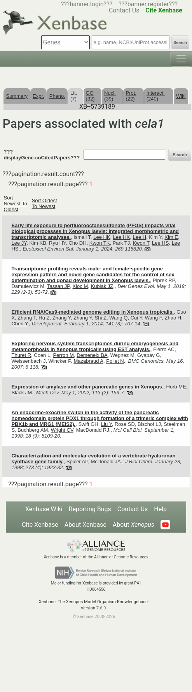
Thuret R (21, 355)
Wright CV (62, 430)
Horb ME (176, 387)
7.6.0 (101, 608)
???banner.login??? (87, 4)
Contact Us (132, 509)
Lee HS (160, 243)
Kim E (171, 237)
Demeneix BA (92, 355)
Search (180, 42)
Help (160, 509)
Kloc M (80, 286)
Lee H (139, 237)
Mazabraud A (88, 361)
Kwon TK (99, 243)
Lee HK (101, 237)
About (133, 524)
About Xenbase (85, 524)
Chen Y (19, 324)
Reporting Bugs (90, 509)
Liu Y (106, 424)
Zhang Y (61, 318)
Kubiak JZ (102, 286)
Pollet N (115, 361)
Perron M (63, 355)
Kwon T (141, 243)
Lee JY (18, 243)
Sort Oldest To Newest (44, 203)
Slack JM (21, 392)
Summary (17, 96)
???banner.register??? (148, 4)
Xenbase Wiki (44, 509)
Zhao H (173, 318)
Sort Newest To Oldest (15, 203)
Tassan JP (58, 286)
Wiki (181, 96)
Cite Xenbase (40, 524)
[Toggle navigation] (181, 59)
